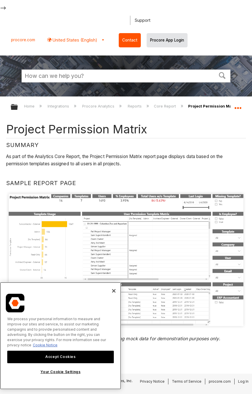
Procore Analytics (99, 106)
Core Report (165, 106)
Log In (243, 381)
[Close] (113, 290)
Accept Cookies (60, 356)
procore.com (23, 39)
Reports (135, 106)
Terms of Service (186, 381)
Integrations (59, 106)
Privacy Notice (152, 381)
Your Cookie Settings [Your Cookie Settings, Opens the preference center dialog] (60, 372)
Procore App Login (167, 40)
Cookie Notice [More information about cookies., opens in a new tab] (45, 345)
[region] (60, 335)
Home (30, 106)
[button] (222, 75)
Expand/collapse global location (237, 105)
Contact (129, 40)
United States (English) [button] (74, 39)
